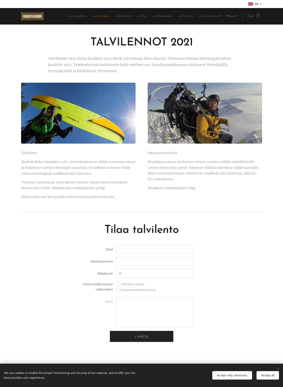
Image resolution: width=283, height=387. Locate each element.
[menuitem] (91, 16)
